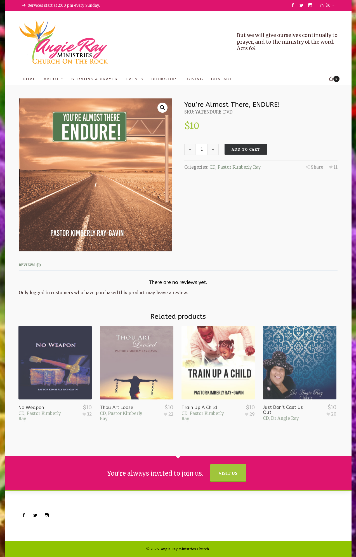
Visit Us (228, 473)
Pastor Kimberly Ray (239, 167)
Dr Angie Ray (285, 404)
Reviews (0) (30, 265)
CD (212, 167)
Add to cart (246, 149)
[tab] (31, 265)
